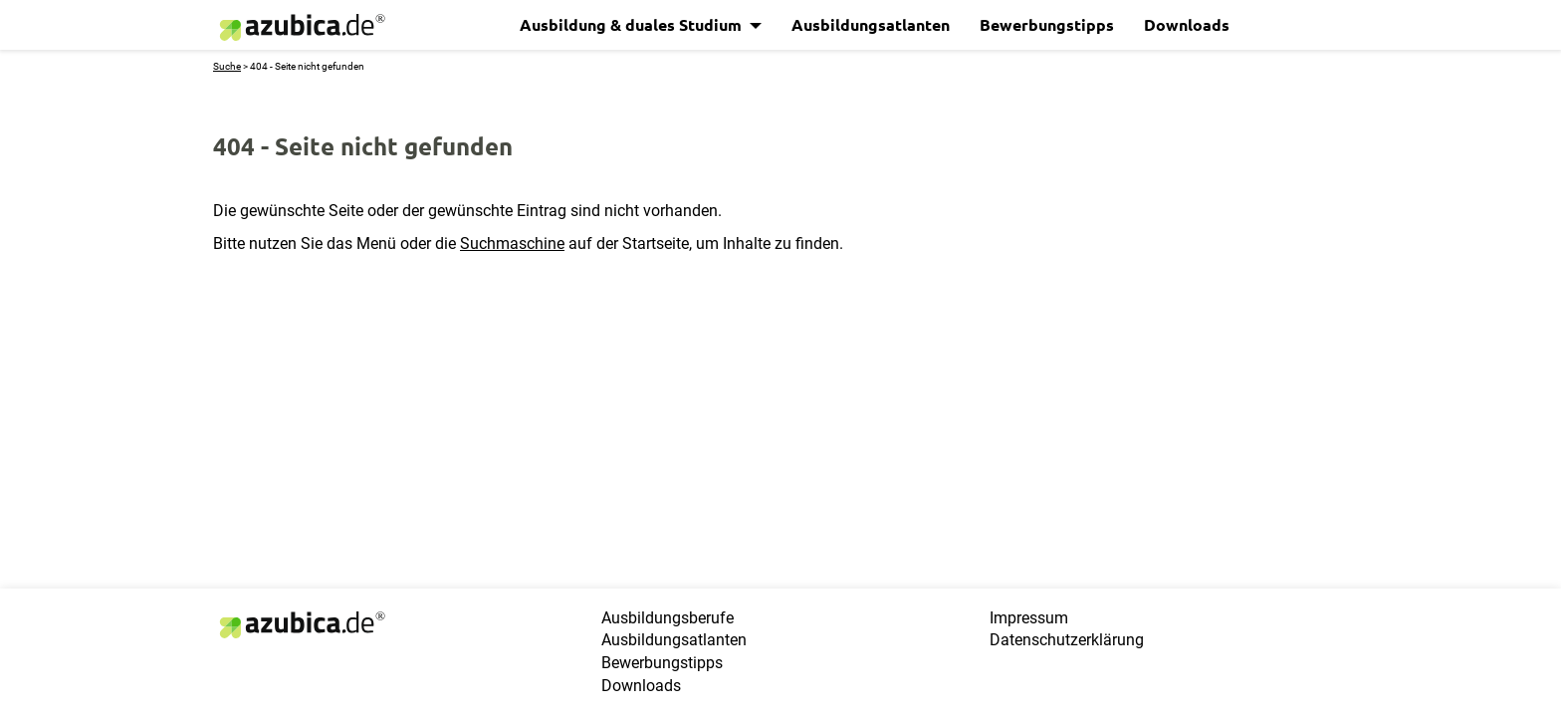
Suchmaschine (512, 243)
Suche (227, 66)
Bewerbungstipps (1047, 24)
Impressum (1029, 617)
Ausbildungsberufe (667, 617)
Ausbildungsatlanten (870, 24)
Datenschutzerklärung (1067, 639)
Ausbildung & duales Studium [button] (633, 24)
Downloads (1186, 24)
